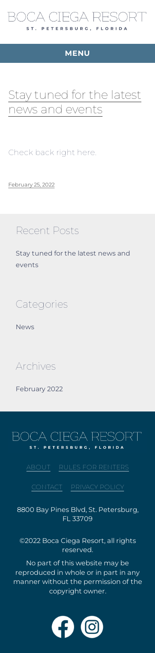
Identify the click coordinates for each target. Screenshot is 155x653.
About (38, 467)
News (25, 327)
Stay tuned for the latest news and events (74, 102)
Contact (46, 487)
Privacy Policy (97, 487)
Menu (77, 53)
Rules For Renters (94, 467)
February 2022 (39, 389)
